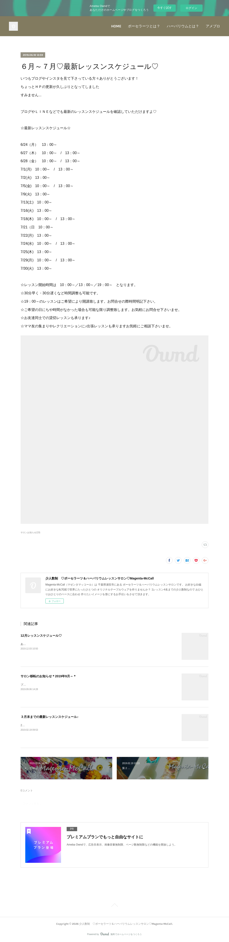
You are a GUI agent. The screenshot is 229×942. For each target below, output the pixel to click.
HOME (116, 26)
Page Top (114, 905)
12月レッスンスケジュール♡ (41, 635)
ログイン (191, 8)
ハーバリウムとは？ (183, 26)
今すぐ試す (164, 7)
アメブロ (213, 26)
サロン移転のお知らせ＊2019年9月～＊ (48, 676)
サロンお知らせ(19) (30, 532)
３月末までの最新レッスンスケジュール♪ (49, 717)
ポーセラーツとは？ (144, 26)
